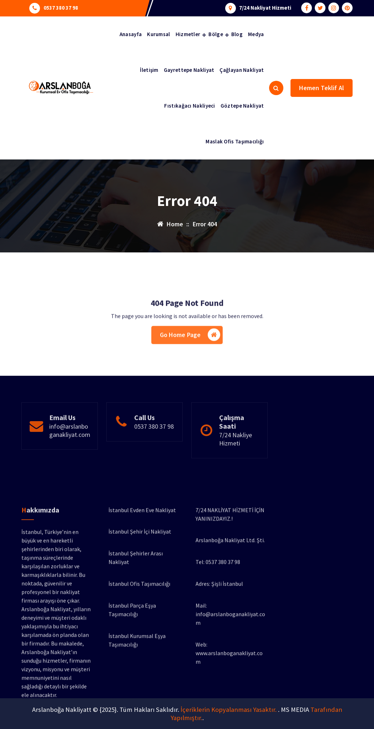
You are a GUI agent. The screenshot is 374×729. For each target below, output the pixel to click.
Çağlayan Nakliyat (241, 70)
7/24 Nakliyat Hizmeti (265, 7)
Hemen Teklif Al (321, 88)
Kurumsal (158, 34)
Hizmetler (188, 34)
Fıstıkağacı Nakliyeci (189, 105)
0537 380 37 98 (61, 7)
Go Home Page (190, 351)
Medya (256, 34)
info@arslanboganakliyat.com (69, 451)
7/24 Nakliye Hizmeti (235, 459)
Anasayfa (131, 34)
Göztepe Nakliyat (242, 105)
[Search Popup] (276, 88)
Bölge (215, 34)
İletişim (149, 70)
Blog (237, 34)
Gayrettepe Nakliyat (189, 70)
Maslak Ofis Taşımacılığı (235, 141)
